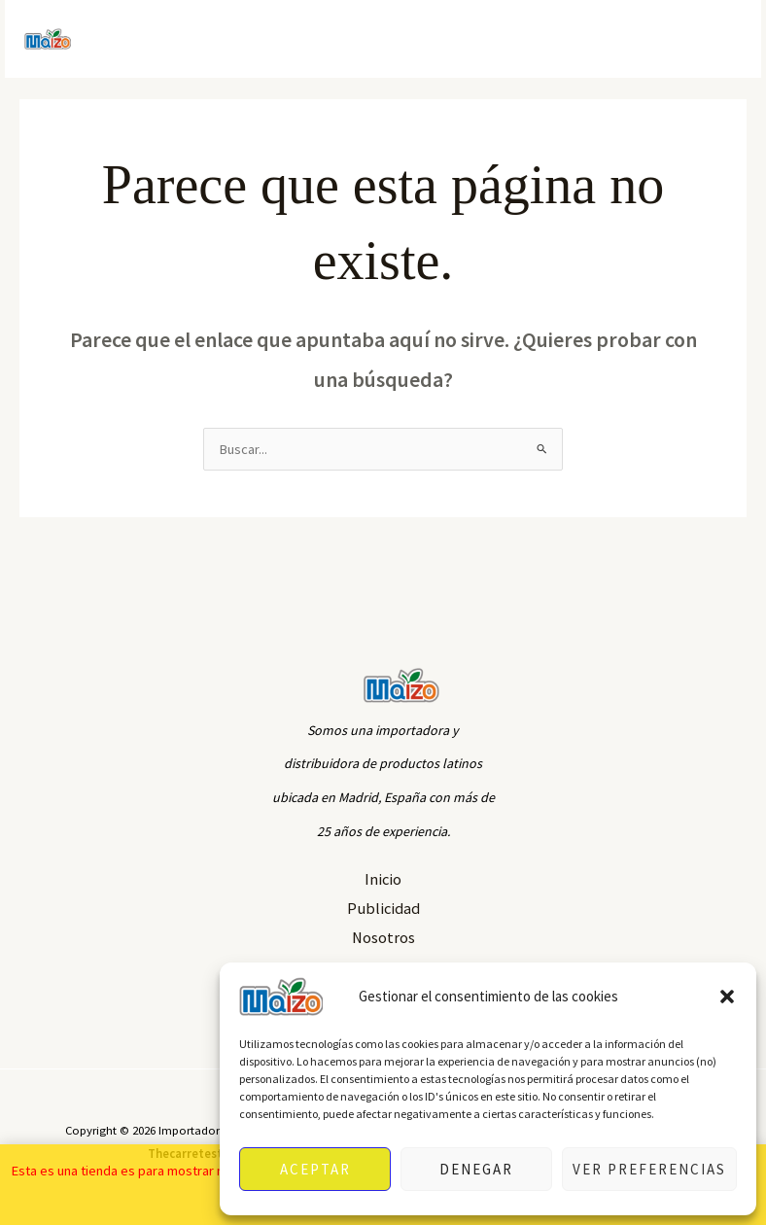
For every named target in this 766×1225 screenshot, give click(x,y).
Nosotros (383, 937)
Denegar (476, 1169)
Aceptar (315, 1169)
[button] (727, 996)
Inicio (383, 879)
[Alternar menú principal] (722, 38)
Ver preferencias (649, 1169)
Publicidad (383, 908)
